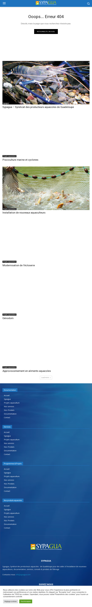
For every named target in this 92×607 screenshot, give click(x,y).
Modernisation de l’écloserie (18, 265)
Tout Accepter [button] (26, 601)
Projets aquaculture (9, 156)
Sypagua (6, 103)
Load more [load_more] (46, 377)
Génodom (8, 318)
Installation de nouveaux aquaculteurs (23, 212)
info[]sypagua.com (23, 574)
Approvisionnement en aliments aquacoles (26, 370)
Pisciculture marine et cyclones (20, 159)
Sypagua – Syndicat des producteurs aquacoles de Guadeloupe (38, 107)
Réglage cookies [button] (11, 601)
